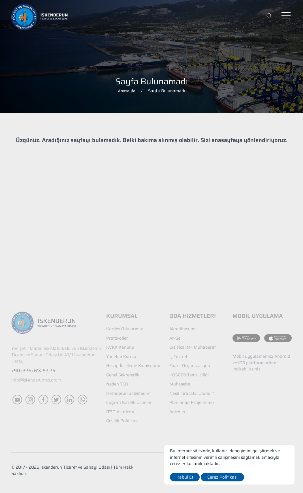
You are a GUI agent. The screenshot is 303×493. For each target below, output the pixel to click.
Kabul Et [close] (184, 477)
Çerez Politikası (222, 477)
